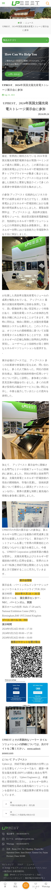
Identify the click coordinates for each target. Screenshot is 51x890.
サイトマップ (7, 864)
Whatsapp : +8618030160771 (18, 844)
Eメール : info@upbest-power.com (20, 839)
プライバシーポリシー (12, 878)
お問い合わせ (14, 74)
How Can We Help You (21, 54)
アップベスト (20, 759)
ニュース (30, 864)
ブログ (20, 864)
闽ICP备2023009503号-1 (35, 878)
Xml (39, 875)
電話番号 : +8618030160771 (18, 834)
